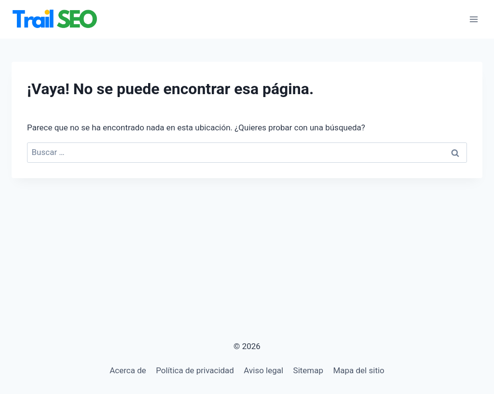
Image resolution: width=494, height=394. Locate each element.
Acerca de (128, 370)
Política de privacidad (195, 370)
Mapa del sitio (358, 370)
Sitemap (308, 370)
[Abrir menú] (473, 19)
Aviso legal (263, 370)
